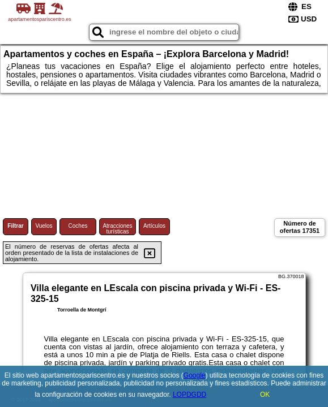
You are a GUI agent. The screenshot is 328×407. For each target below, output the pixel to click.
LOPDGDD (189, 395)
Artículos (154, 226)
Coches (78, 226)
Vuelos (43, 226)
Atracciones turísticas (117, 229)
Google (195, 375)
